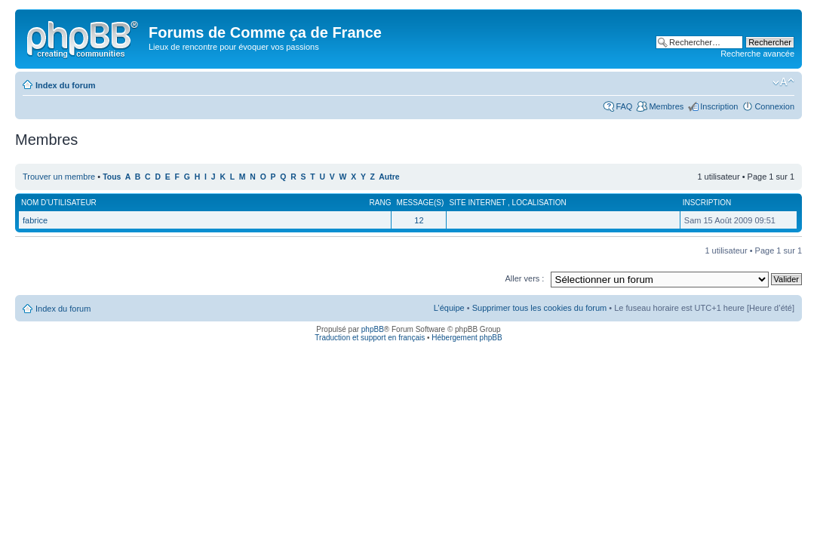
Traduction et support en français (370, 337)
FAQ (624, 106)
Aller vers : (524, 278)
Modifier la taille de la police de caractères (783, 82)
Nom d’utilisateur (59, 202)
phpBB (372, 329)
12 (418, 220)
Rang (381, 202)
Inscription (719, 106)
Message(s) (420, 202)
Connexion (774, 106)
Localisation (539, 202)
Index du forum (65, 85)
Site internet (478, 202)
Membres (666, 106)
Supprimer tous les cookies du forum (539, 307)
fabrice (35, 220)
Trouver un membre (60, 176)
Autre (389, 177)
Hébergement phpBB (467, 337)
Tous (112, 177)
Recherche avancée (757, 53)
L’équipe (449, 307)
